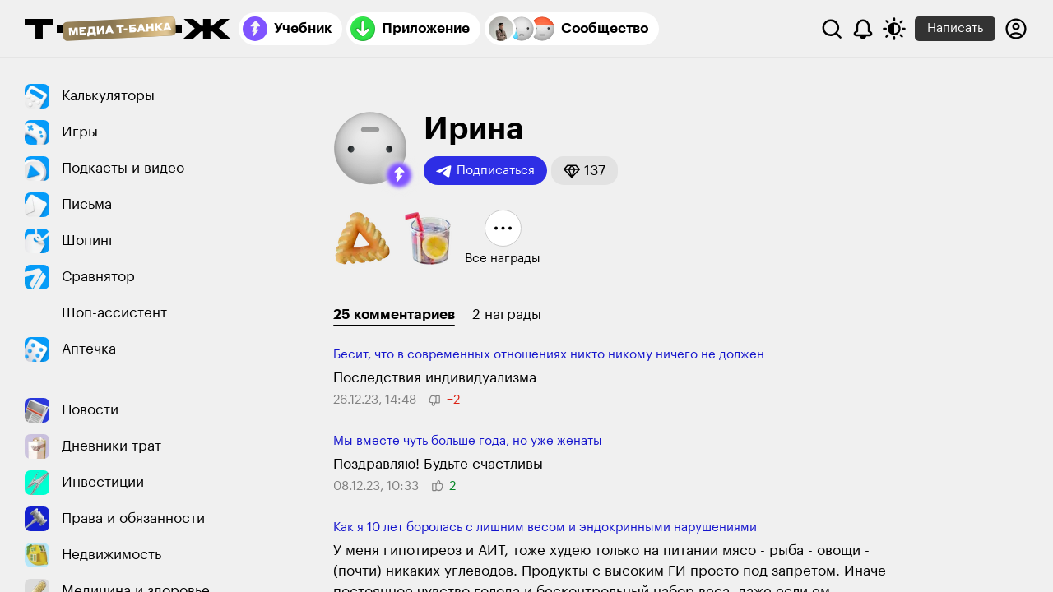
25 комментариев (394, 314)
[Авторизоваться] (1016, 28)
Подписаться (485, 171)
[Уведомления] (863, 28)
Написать (955, 28)
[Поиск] (831, 28)
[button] (399, 175)
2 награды (506, 314)
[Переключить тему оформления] (894, 28)
